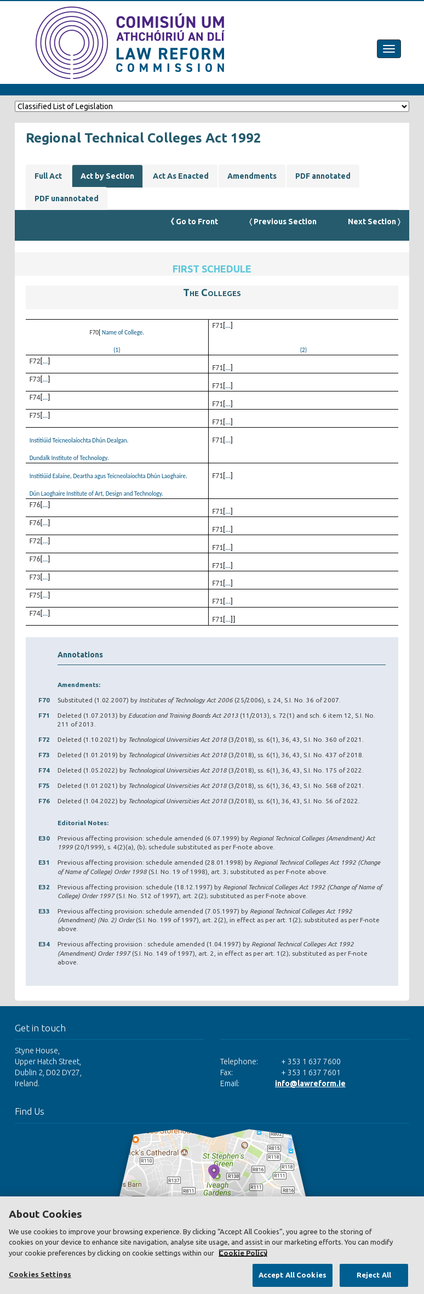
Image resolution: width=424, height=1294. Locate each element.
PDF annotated (323, 176)
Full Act (48, 176)
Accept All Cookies (292, 1275)
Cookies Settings (40, 1274)
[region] (212, 1245)
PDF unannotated (67, 198)
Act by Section (107, 176)
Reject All (374, 1275)
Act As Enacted (181, 176)
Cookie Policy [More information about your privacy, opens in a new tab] (243, 1253)
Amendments (252, 176)
